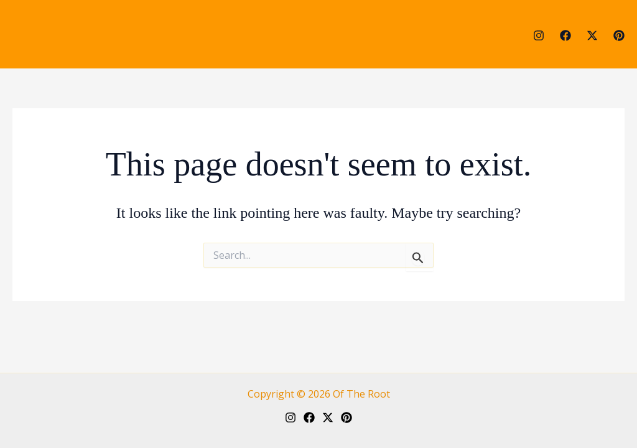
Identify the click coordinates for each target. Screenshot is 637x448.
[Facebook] (565, 35)
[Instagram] (538, 35)
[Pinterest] (619, 35)
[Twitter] (592, 35)
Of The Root (361, 394)
